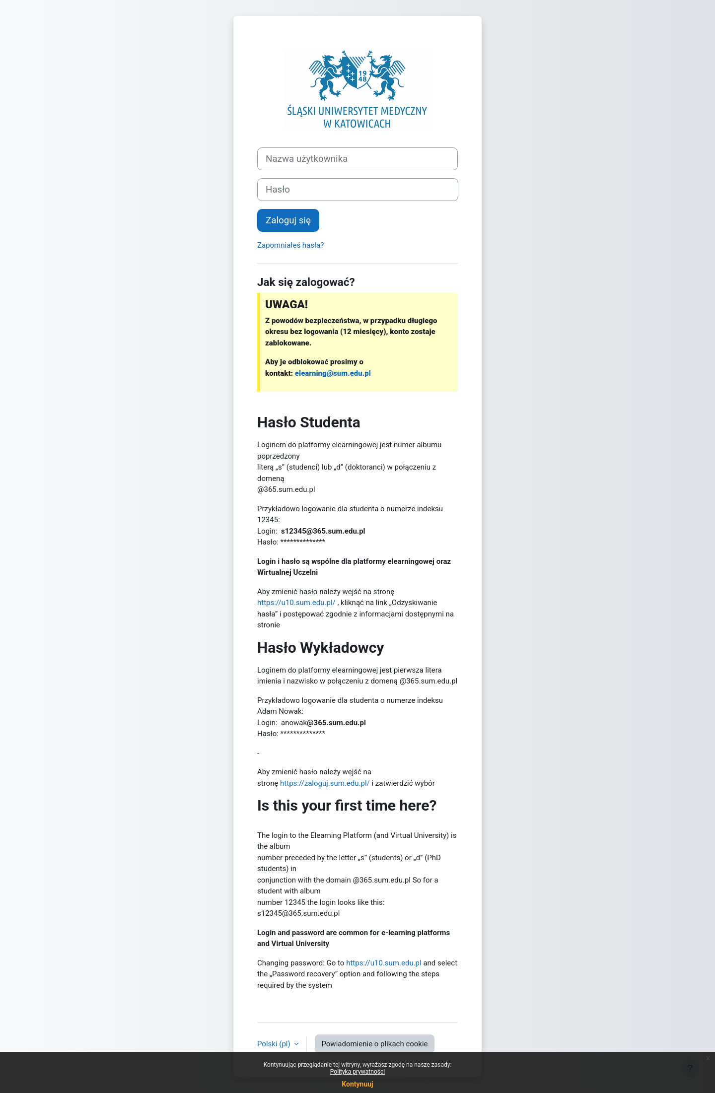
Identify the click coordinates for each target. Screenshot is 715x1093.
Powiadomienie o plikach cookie (374, 1043)
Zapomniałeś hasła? (290, 245)
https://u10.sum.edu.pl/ (296, 602)
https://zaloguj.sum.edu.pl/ (325, 783)
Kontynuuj (357, 1084)
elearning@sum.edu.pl (333, 373)
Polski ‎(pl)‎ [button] (274, 1043)
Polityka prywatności (357, 1071)
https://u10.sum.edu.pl (384, 962)
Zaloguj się (288, 220)
